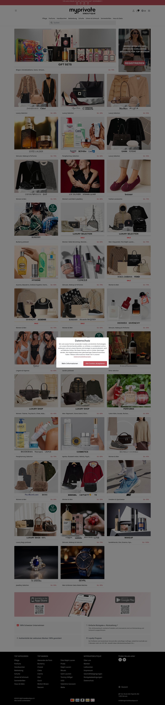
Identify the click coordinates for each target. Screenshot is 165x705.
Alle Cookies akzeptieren (95, 363)
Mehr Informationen (70, 363)
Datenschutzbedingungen (82, 357)
